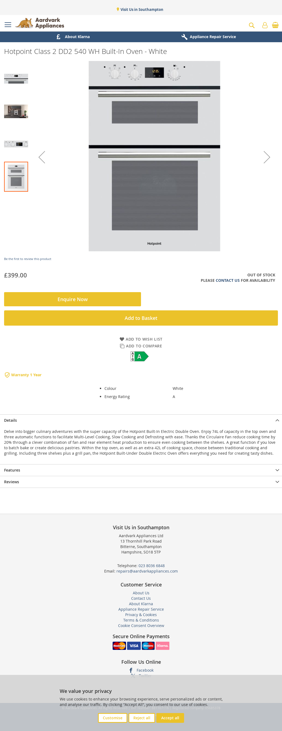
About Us (141, 592)
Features (12, 470)
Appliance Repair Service (141, 609)
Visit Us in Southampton (141, 9)
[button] (42, 157)
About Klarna (141, 603)
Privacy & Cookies (141, 614)
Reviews (11, 481)
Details (10, 420)
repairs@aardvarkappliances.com (147, 571)
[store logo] (39, 23)
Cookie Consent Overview (141, 625)
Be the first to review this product (27, 259)
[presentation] (141, 420)
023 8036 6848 (152, 565)
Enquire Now (73, 299)
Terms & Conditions (141, 620)
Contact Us (228, 280)
